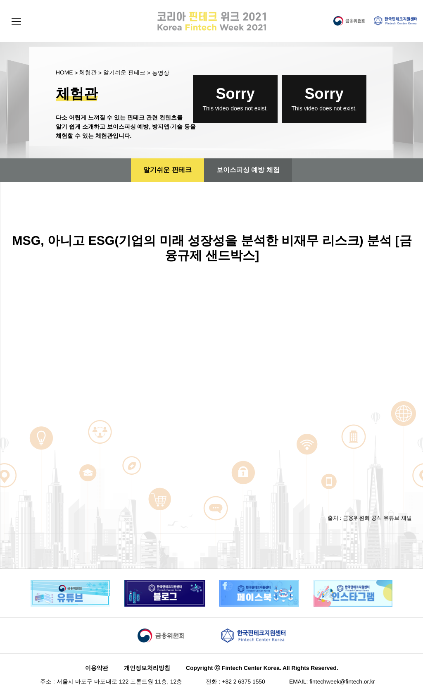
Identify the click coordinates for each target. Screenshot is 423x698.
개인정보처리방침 (147, 669)
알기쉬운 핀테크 (124, 73)
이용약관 (96, 669)
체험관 (88, 73)
